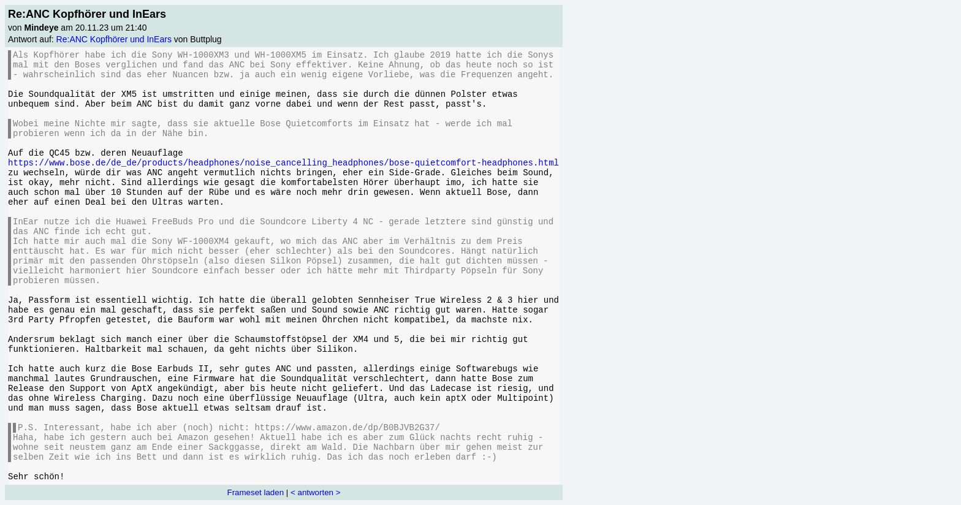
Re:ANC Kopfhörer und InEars (114, 39)
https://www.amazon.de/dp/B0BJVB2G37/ (346, 428)
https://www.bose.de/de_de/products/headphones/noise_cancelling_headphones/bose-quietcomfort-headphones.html (283, 163)
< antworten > (316, 492)
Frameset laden (255, 492)
